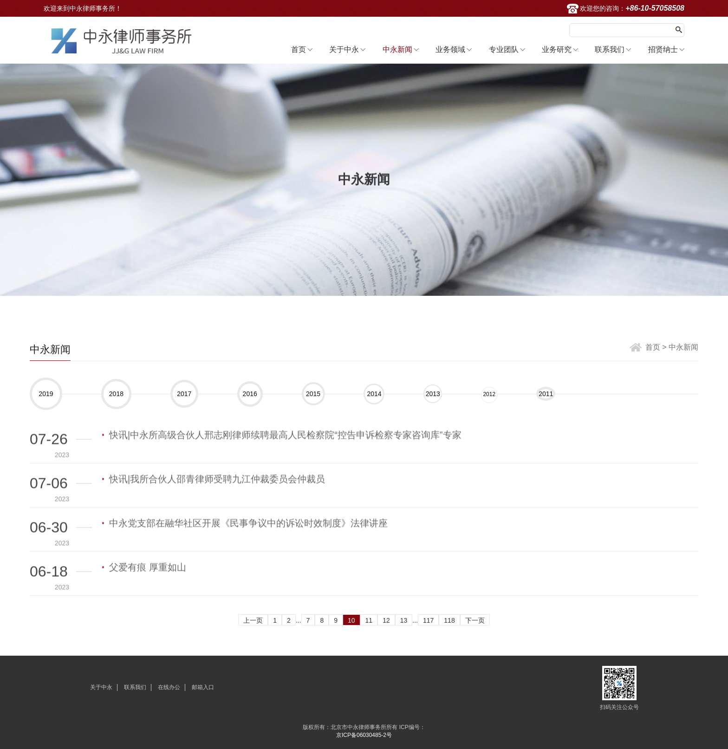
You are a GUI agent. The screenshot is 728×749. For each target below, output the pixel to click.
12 (386, 620)
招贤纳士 (663, 49)
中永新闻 (397, 49)
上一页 (253, 620)
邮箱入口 (203, 687)
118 (449, 620)
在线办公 (169, 687)
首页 (298, 49)
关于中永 (344, 49)
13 (404, 620)
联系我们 (609, 49)
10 (351, 620)
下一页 (475, 620)
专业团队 (504, 49)
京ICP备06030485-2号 (364, 735)
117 (428, 620)
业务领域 (450, 49)
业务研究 (557, 49)
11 (369, 620)
